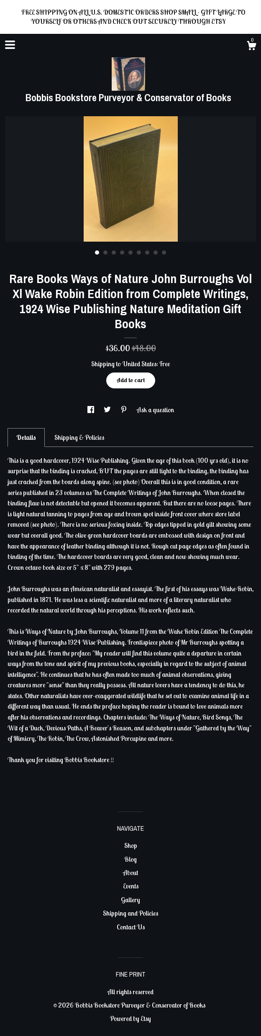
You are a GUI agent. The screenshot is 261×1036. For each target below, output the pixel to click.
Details (26, 437)
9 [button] (164, 252)
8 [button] (156, 252)
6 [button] (139, 252)
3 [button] (114, 252)
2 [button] (105, 252)
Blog (130, 859)
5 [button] (130, 252)
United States (139, 364)
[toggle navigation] (10, 45)
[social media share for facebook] (91, 410)
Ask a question (155, 410)
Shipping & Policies (79, 437)
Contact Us (131, 927)
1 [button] (97, 252)
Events (130, 886)
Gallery (130, 900)
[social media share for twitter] (108, 410)
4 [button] (122, 252)
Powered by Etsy (130, 1018)
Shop (130, 845)
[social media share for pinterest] (124, 410)
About (130, 872)
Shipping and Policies (130, 913)
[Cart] (251, 47)
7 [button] (147, 252)
